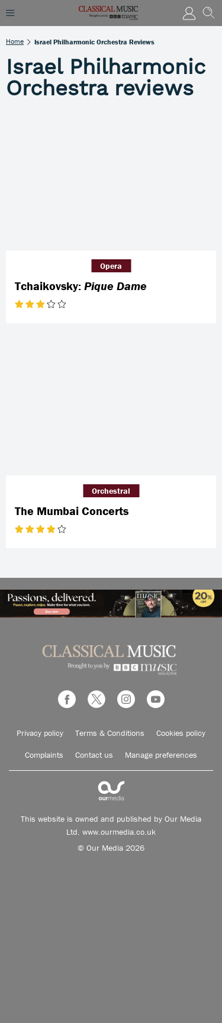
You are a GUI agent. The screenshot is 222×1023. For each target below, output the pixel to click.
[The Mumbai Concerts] (111, 405)
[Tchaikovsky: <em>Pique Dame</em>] (111, 181)
